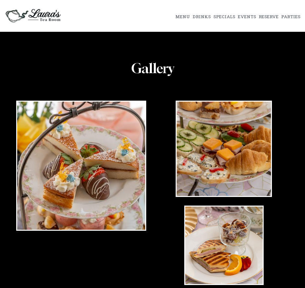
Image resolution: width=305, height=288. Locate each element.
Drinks (202, 16)
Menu (182, 16)
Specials (224, 16)
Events (247, 16)
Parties (290, 16)
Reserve (269, 16)
